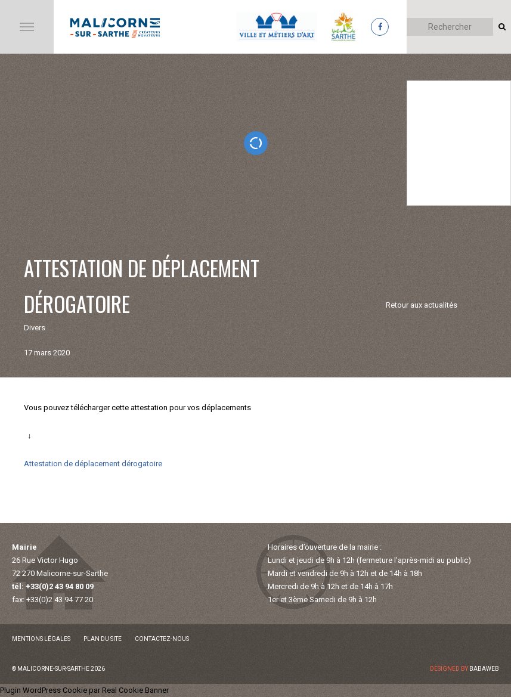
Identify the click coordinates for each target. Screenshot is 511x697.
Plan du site (102, 639)
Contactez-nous (162, 639)
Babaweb (484, 668)
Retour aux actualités (421, 305)
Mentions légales (41, 639)
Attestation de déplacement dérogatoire (93, 463)
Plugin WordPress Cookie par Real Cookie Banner (84, 690)
